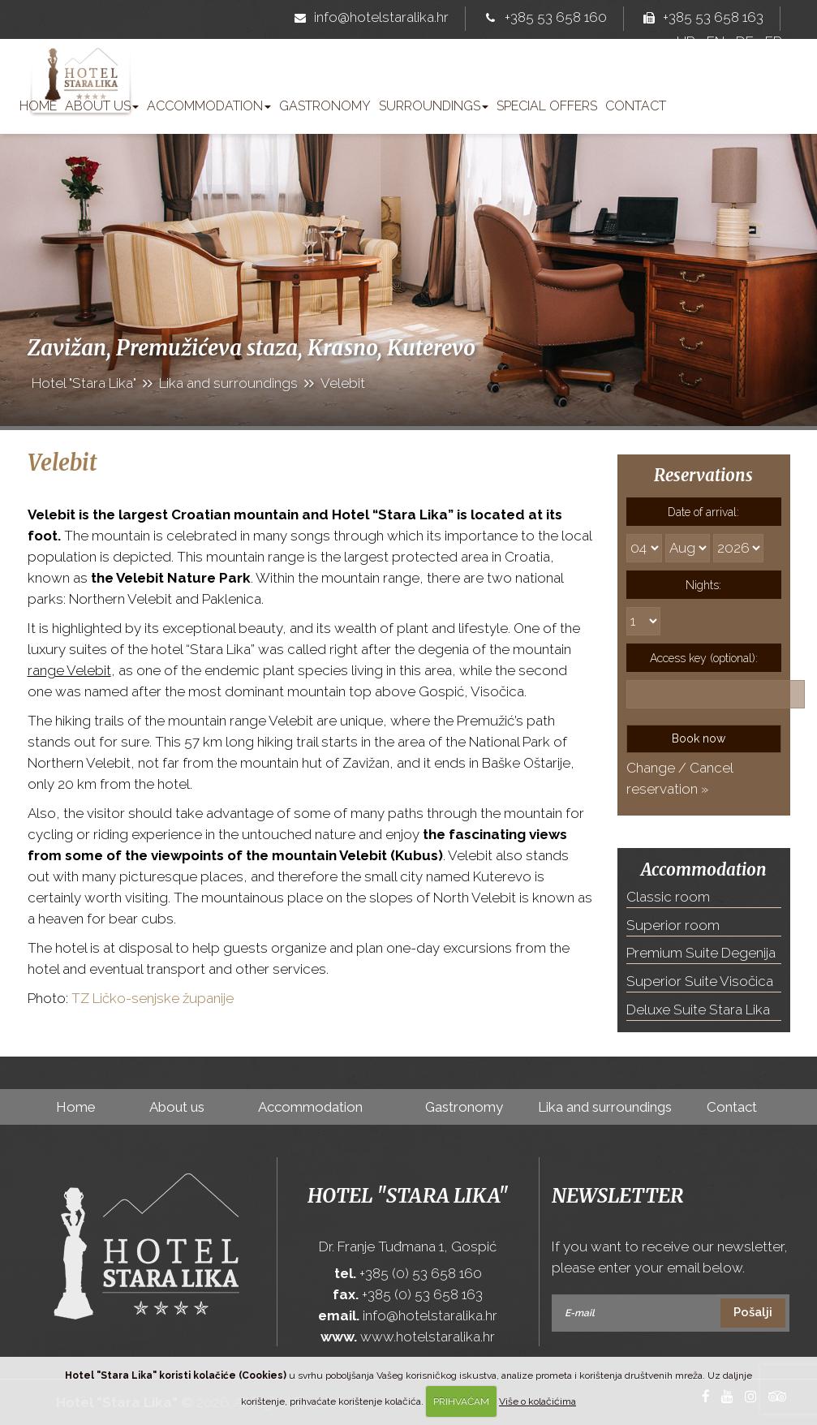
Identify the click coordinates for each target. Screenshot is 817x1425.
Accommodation (209, 106)
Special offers (547, 106)
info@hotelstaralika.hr (368, 18)
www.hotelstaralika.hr (427, 1336)
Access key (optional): (704, 658)
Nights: (703, 585)
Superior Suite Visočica (699, 981)
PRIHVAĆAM (461, 1401)
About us (102, 106)
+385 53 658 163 (700, 18)
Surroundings (433, 106)
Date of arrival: (703, 512)
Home (38, 106)
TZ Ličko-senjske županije (152, 998)
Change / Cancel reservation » (679, 778)
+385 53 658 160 (543, 18)
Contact (635, 106)
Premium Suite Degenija (701, 953)
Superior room (673, 925)
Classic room (668, 897)
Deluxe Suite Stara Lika (698, 1009)
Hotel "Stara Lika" (408, 1196)
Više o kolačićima (537, 1401)
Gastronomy (325, 106)
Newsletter (617, 1196)
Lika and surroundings (605, 1107)
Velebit (62, 462)
